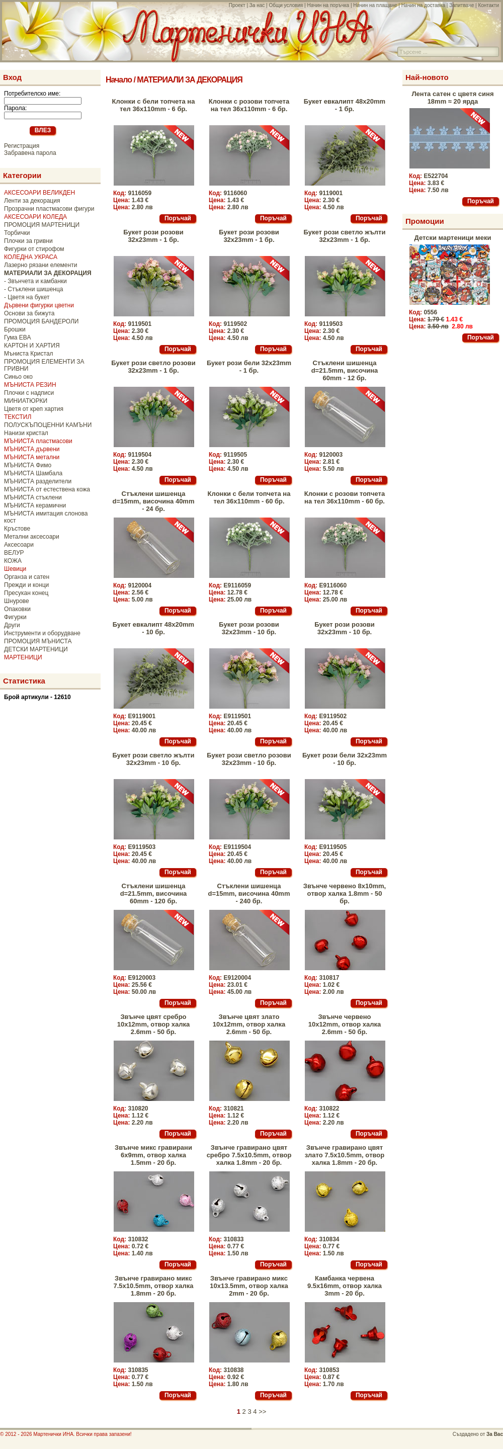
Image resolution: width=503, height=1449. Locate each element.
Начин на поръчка (328, 5)
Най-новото (427, 77)
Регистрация (21, 145)
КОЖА (13, 560)
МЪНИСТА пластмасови (38, 441)
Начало (119, 79)
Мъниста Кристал (28, 353)
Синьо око (18, 376)
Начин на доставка (423, 5)
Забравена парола (30, 152)
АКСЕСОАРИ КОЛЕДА (35, 216)
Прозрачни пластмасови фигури (49, 208)
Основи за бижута (29, 313)
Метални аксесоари (31, 536)
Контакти (488, 5)
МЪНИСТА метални (31, 457)
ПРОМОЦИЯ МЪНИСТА (38, 641)
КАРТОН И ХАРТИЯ (32, 345)
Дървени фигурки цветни (39, 305)
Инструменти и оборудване (42, 633)
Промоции (424, 221)
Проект (237, 5)
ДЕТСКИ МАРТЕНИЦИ (36, 649)
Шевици (15, 568)
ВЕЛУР (14, 552)
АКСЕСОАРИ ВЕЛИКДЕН (39, 192)
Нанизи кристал (26, 433)
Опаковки (17, 609)
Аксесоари (19, 544)
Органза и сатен (26, 576)
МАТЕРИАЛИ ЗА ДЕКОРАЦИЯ (189, 79)
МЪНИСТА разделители (37, 481)
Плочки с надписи (29, 392)
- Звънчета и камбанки (35, 281)
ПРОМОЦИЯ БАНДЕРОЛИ (41, 321)
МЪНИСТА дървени (31, 449)
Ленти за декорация (32, 200)
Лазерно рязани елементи (40, 265)
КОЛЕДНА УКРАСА (30, 257)
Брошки (15, 329)
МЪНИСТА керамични (35, 505)
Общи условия (286, 5)
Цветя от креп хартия (33, 408)
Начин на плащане (375, 5)
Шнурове (16, 601)
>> (262, 1411)
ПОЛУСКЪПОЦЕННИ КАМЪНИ (48, 425)
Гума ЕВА (17, 337)
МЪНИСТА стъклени (33, 497)
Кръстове (17, 528)
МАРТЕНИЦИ (23, 657)
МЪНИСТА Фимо (27, 465)
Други (12, 625)
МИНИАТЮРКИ (25, 400)
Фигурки (15, 617)
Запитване (461, 5)
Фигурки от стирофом (34, 248)
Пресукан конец (26, 592)
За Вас (494, 1434)
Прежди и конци (26, 584)
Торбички (17, 232)
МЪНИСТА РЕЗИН (30, 384)
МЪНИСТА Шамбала (33, 473)
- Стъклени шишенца (33, 289)
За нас (257, 5)
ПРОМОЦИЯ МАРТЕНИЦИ (41, 224)
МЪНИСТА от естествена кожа (47, 489)
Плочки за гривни (28, 240)
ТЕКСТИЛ (17, 416)
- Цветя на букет (26, 297)
